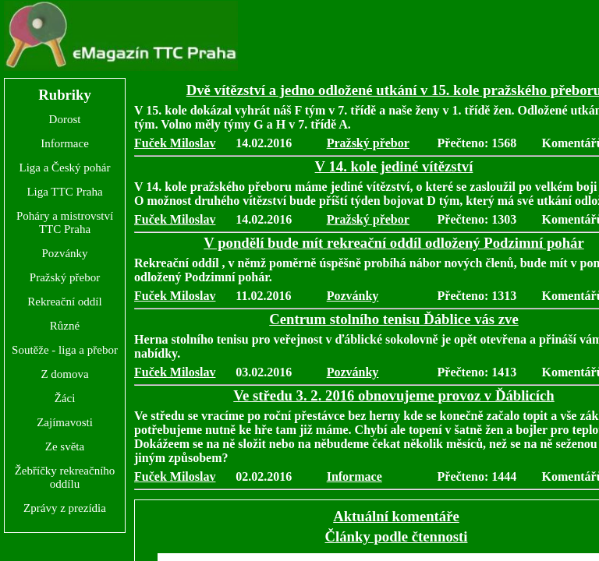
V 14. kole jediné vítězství (394, 166)
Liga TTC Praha (64, 191)
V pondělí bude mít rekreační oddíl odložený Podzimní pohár (393, 243)
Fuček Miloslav (174, 143)
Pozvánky (64, 253)
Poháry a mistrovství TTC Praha (64, 222)
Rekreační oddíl (64, 301)
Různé (65, 325)
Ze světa (64, 446)
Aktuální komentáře (396, 516)
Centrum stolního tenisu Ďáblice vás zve (394, 319)
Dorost (65, 119)
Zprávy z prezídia (64, 508)
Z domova (64, 374)
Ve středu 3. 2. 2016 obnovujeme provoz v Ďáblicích (393, 395)
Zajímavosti (65, 422)
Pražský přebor (65, 277)
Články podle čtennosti (396, 536)
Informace (65, 143)
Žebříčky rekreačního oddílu (65, 477)
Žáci (65, 398)
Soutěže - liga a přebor (65, 350)
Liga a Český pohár (64, 167)
